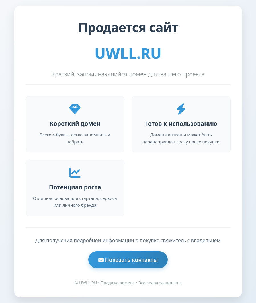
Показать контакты (128, 260)
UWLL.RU (128, 53)
